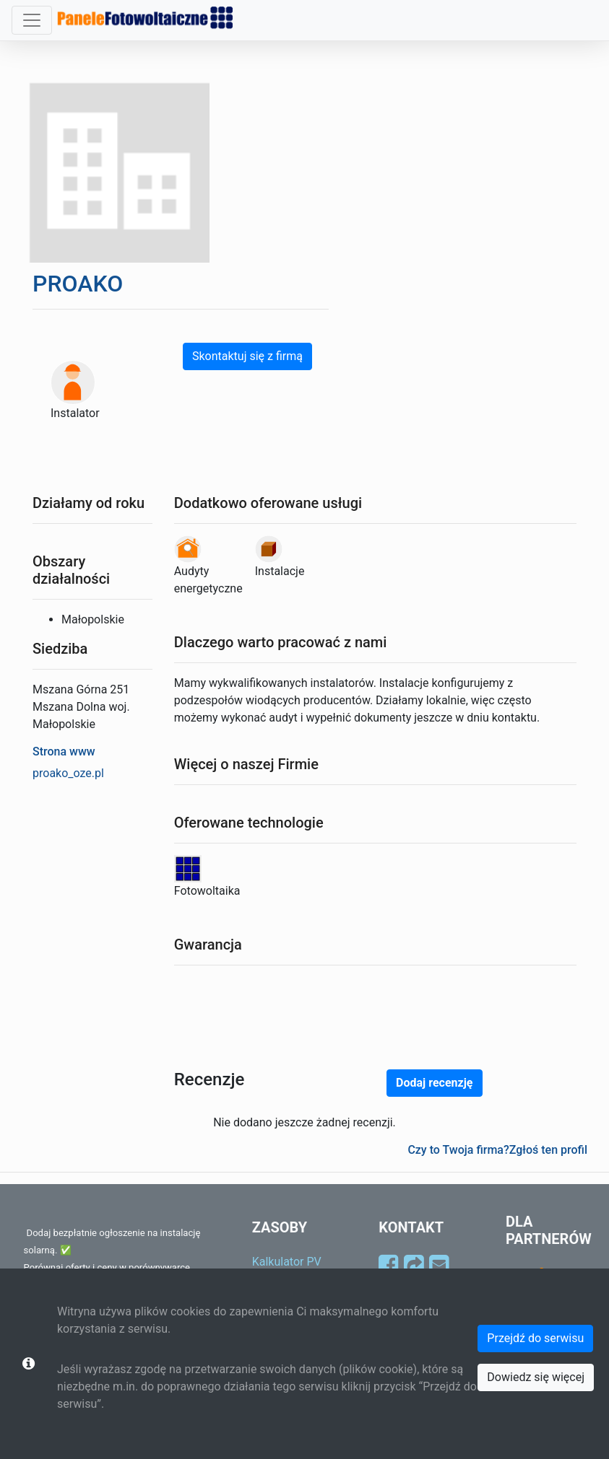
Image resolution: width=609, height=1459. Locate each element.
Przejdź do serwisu (535, 1338)
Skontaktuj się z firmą (247, 356)
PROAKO (78, 283)
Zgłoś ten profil (548, 1150)
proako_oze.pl (68, 773)
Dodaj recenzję (434, 1083)
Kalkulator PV (286, 1262)
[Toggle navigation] (32, 20)
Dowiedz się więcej (535, 1377)
